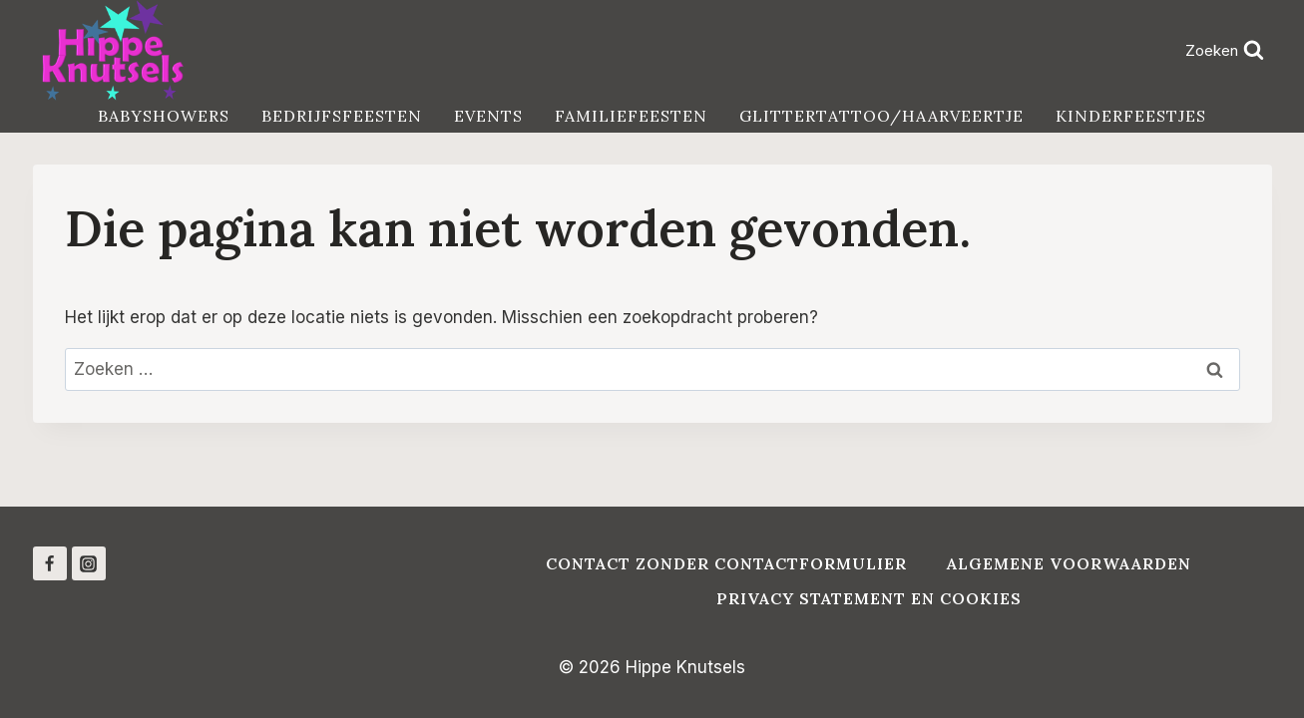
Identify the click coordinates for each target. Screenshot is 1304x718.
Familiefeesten (631, 116)
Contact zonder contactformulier (726, 563)
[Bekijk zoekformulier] (1225, 50)
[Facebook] (50, 563)
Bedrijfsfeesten (341, 116)
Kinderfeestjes (1131, 116)
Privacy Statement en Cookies (869, 598)
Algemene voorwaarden (1069, 563)
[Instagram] (89, 563)
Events (488, 116)
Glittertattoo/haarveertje (881, 116)
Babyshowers (163, 116)
